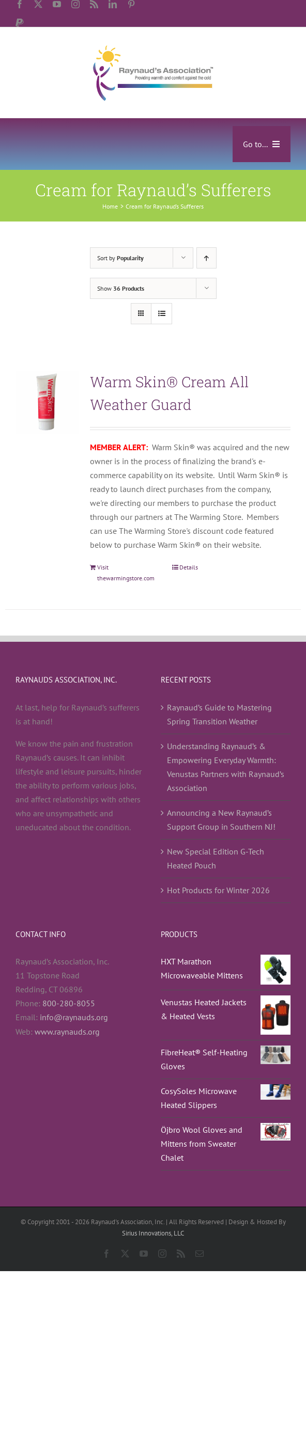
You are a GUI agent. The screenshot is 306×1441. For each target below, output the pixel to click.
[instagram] (75, 4)
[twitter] (38, 4)
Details (188, 567)
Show (120, 288)
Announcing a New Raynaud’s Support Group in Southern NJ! (221, 819)
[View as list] (161, 314)
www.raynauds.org (67, 1031)
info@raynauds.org (74, 1017)
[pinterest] (131, 4)
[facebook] (20, 4)
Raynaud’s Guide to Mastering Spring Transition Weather (219, 714)
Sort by (120, 258)
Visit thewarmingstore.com (126, 572)
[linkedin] (113, 4)
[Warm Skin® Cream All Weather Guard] (47, 402)
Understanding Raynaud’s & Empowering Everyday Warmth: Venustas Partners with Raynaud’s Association (225, 767)
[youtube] (57, 4)
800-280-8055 (68, 1003)
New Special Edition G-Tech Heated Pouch (215, 858)
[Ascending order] (206, 257)
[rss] (94, 4)
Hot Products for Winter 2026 (218, 890)
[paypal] (20, 23)
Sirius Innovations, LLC (153, 1233)
